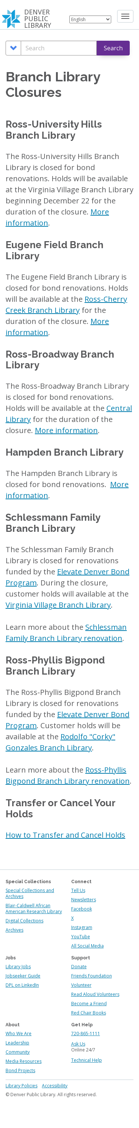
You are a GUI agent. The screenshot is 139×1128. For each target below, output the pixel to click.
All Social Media (87, 946)
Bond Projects (20, 1070)
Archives (14, 930)
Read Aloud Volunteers (95, 994)
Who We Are (19, 1033)
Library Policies (21, 1086)
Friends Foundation (91, 976)
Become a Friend (89, 1003)
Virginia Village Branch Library (58, 605)
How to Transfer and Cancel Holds (65, 835)
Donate (79, 966)
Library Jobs (18, 966)
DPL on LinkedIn (22, 985)
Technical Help (86, 1060)
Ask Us (78, 1044)
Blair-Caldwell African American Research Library (34, 908)
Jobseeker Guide (23, 976)
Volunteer (81, 985)
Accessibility (54, 1086)
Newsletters (83, 899)
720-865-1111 (85, 1033)
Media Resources (24, 1061)
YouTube (80, 936)
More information (66, 430)
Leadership (17, 1043)
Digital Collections (24, 921)
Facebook (81, 909)
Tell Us (78, 890)
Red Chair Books (88, 1013)
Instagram (81, 927)
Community (18, 1052)
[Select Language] (90, 19)
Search (113, 48)
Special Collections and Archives (30, 893)
